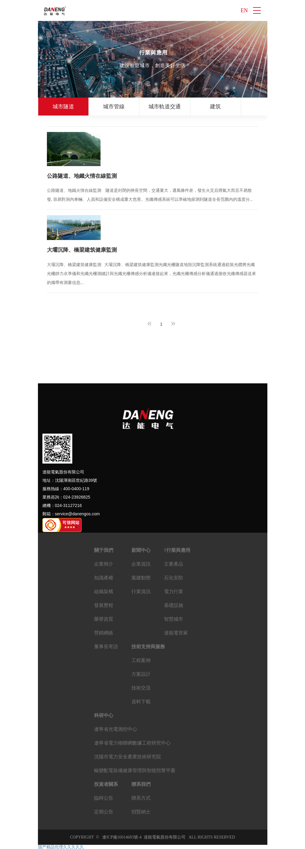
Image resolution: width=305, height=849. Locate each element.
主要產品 (173, 563)
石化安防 (173, 577)
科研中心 (103, 715)
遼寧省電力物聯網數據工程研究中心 (132, 742)
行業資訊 (141, 591)
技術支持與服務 (148, 646)
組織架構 (103, 591)
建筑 (215, 107)
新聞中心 (141, 550)
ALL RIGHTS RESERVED (210, 837)
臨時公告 (103, 798)
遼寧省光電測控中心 (115, 729)
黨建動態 (141, 577)
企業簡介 (103, 563)
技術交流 (141, 687)
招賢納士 (141, 811)
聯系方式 (141, 798)
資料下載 (141, 701)
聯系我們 (141, 784)
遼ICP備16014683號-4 (121, 837)
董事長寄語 (106, 646)
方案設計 (141, 674)
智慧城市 (173, 619)
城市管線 (114, 107)
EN (244, 10)
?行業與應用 (177, 550)
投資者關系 (106, 784)
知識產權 (103, 577)
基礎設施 (173, 605)
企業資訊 (141, 563)
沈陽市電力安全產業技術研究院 (127, 756)
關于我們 (103, 550)
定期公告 (103, 811)
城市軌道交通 (164, 107)
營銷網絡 (103, 632)
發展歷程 (103, 605)
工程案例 (141, 660)
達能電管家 (176, 632)
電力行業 (173, 591)
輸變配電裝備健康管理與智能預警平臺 (134, 770)
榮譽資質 (103, 619)
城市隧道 (63, 107)
